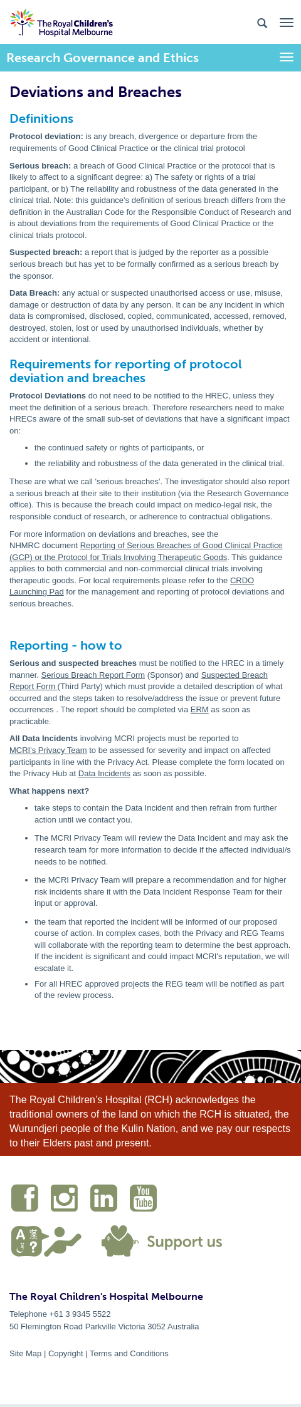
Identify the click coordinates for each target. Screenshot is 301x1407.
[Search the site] (262, 22)
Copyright (65, 1353)
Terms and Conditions (129, 1353)
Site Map (25, 1353)
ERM (200, 709)
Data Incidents (104, 773)
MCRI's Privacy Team (48, 750)
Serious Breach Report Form (93, 675)
